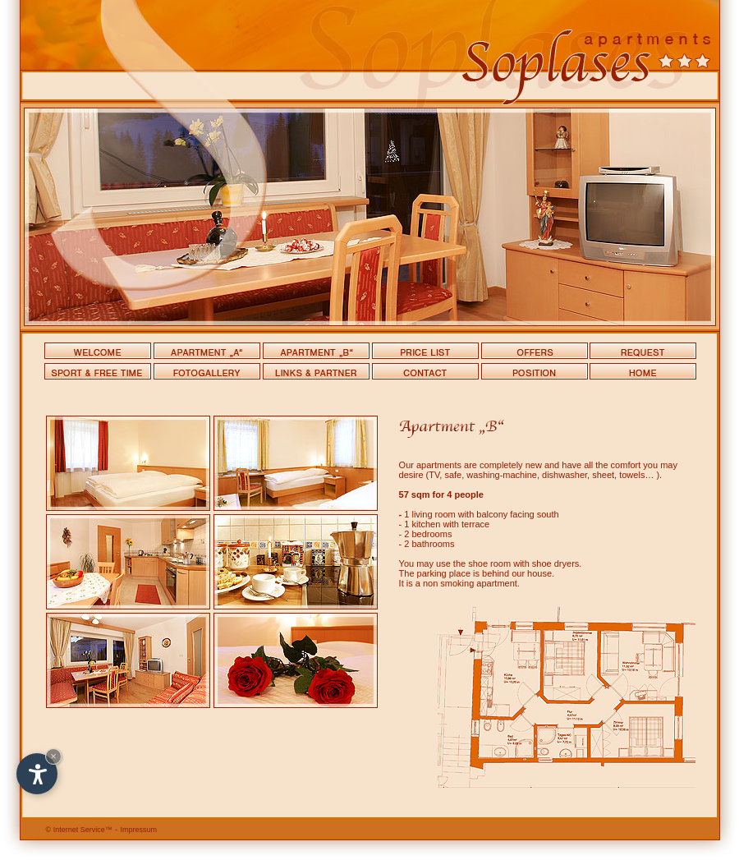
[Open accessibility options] (36, 773)
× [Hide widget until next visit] (53, 756)
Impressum (139, 830)
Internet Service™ (79, 830)
